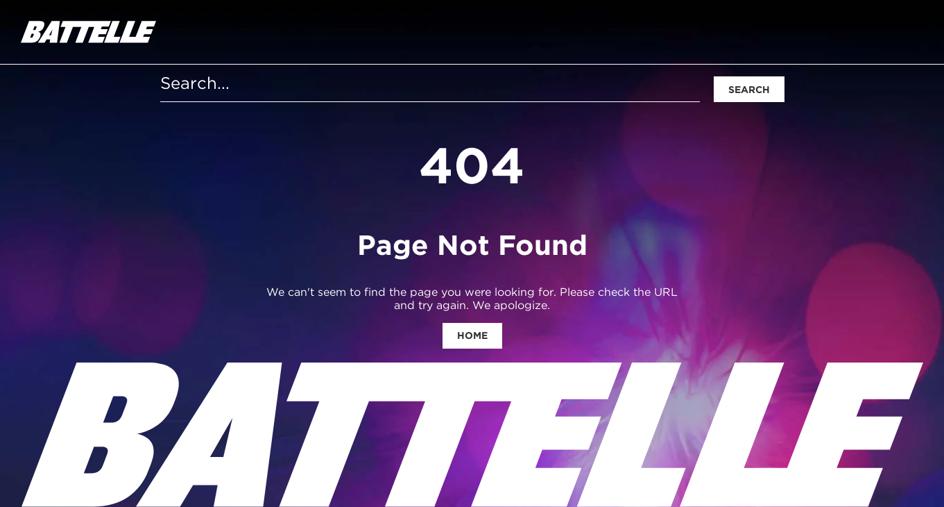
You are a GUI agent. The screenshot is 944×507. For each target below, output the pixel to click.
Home (472, 335)
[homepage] (88, 32)
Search (749, 89)
